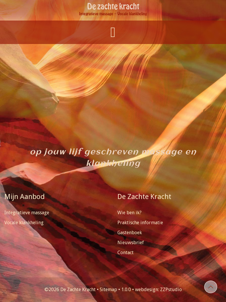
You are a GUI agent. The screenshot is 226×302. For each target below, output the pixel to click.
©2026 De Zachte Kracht (70, 289)
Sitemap (108, 289)
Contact (125, 252)
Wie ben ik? (129, 212)
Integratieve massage (26, 212)
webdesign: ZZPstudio (158, 289)
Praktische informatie (140, 222)
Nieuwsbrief (130, 242)
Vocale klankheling (24, 222)
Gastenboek (129, 232)
